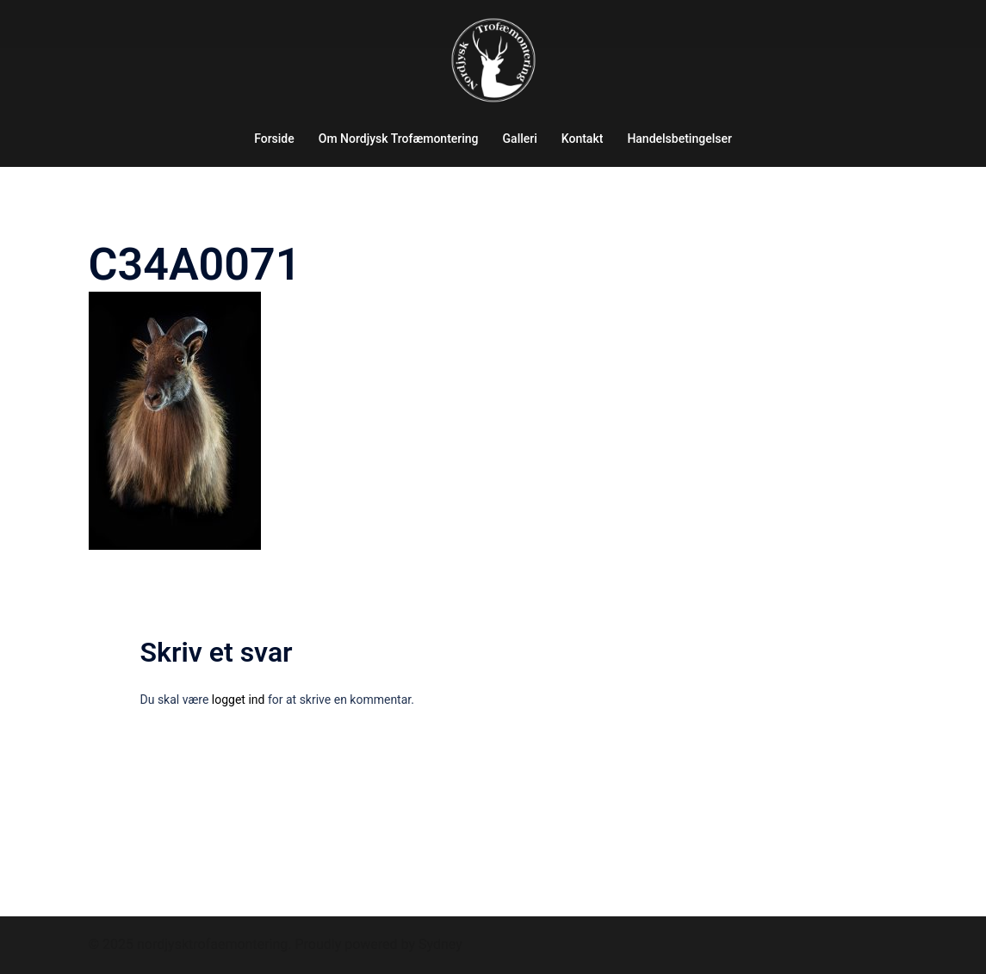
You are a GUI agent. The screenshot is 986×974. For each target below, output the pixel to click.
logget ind (238, 699)
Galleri (520, 138)
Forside (274, 138)
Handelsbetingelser (679, 138)
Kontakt (582, 138)
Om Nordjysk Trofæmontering (399, 138)
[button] (949, 24)
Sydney (440, 944)
